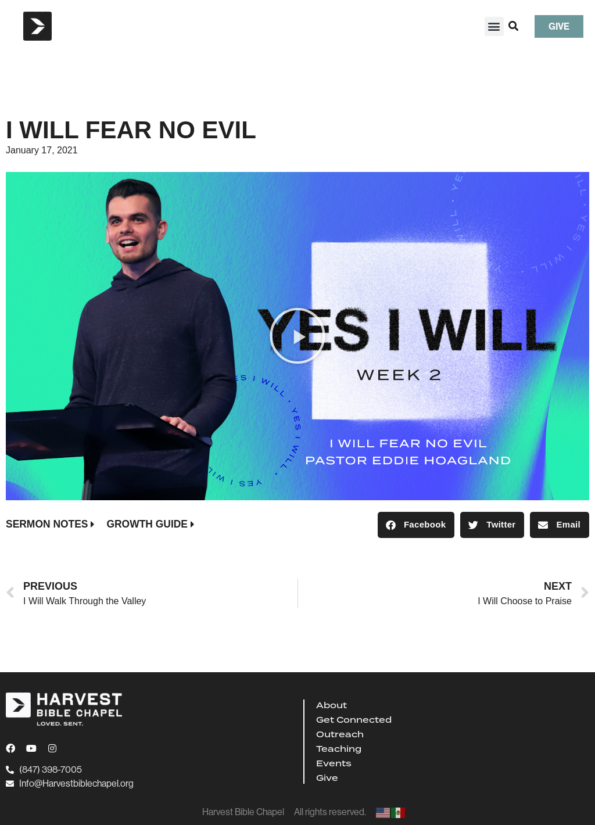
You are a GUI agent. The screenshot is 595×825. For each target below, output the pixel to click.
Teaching (338, 749)
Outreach (340, 734)
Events (334, 763)
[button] (494, 26)
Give (327, 778)
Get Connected (354, 720)
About (331, 705)
